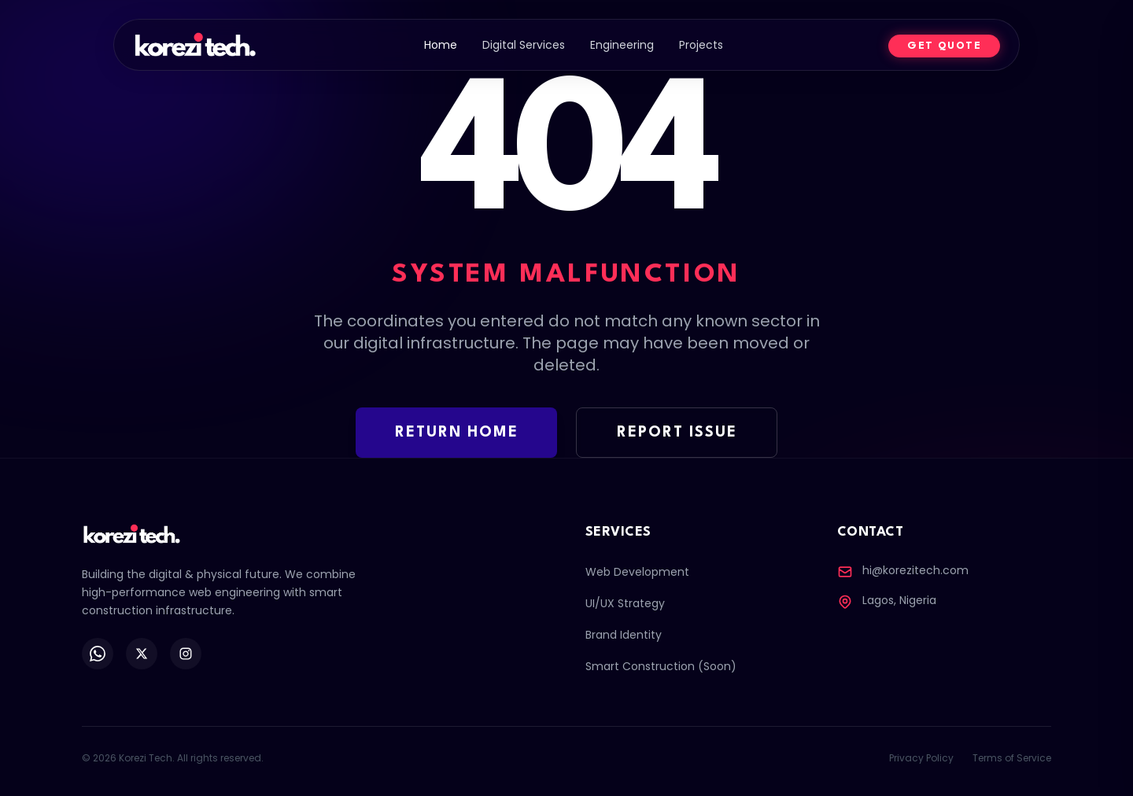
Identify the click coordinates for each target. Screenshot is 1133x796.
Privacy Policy (921, 758)
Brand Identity (623, 635)
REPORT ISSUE (677, 433)
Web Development (637, 572)
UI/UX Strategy (625, 603)
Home (440, 45)
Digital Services (523, 45)
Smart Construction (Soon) (660, 666)
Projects (701, 45)
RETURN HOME (457, 433)
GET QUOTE (944, 46)
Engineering (622, 45)
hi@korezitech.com (915, 570)
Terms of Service (1011, 758)
